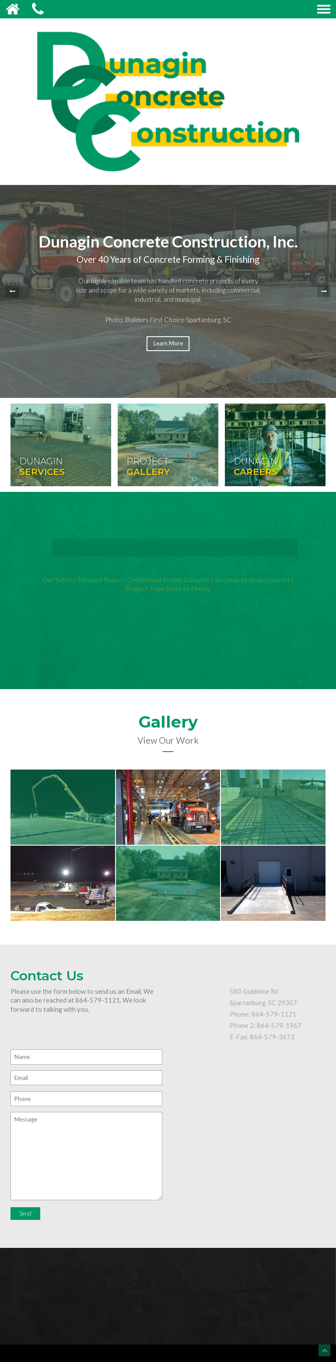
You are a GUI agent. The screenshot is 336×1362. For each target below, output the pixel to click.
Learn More (168, 343)
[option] (168, 291)
